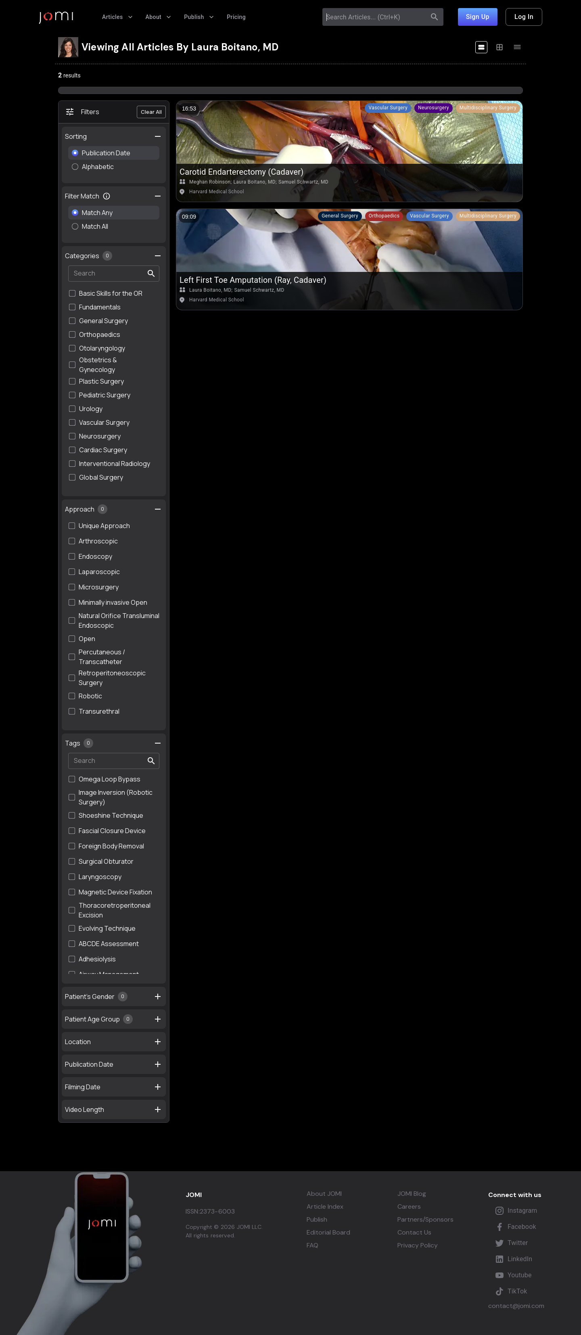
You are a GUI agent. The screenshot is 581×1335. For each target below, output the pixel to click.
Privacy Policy (417, 1245)
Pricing (236, 17)
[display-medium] (499, 47)
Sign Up (477, 17)
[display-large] (481, 47)
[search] (434, 17)
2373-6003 (217, 1211)
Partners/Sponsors (425, 1219)
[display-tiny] (517, 47)
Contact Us (414, 1232)
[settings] (158, 136)
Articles (117, 17)
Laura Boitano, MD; (255, 182)
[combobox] (375, 17)
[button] (388, 108)
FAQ (312, 1245)
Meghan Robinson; (210, 182)
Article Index (325, 1206)
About (158, 17)
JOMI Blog (411, 1194)
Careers (409, 1206)
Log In (524, 16)
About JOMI (324, 1194)
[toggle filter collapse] (158, 196)
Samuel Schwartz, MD (303, 182)
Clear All (151, 112)
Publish (199, 17)
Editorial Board (328, 1232)
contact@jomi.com (516, 1306)
